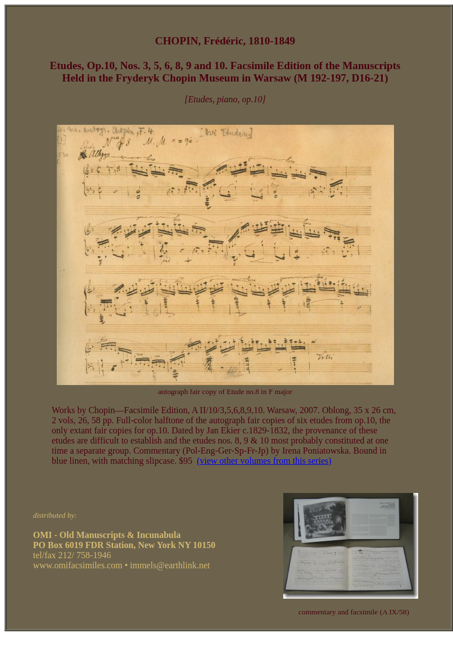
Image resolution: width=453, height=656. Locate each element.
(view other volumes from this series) (264, 460)
